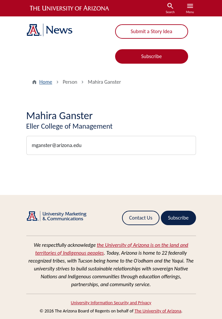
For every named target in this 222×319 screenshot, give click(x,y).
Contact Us (140, 218)
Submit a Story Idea (151, 31)
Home (45, 82)
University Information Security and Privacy (111, 303)
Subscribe (151, 56)
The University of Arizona (158, 311)
